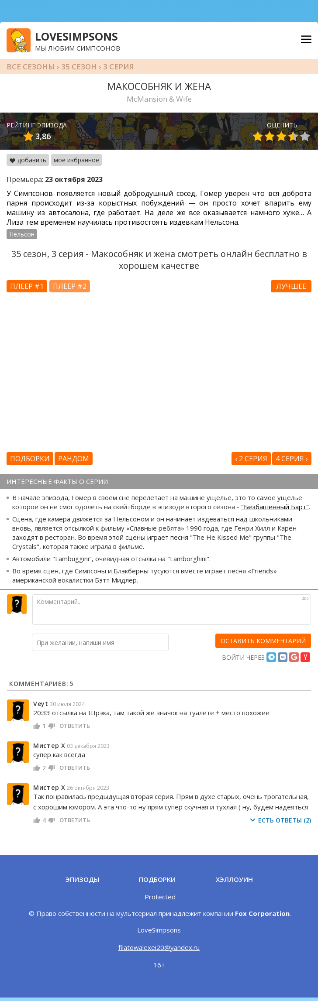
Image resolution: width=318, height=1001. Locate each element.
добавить (27, 160)
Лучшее (291, 286)
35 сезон (79, 67)
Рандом (73, 458)
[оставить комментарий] (263, 641)
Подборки (30, 458)
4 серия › (292, 458)
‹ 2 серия (251, 458)
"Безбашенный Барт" (275, 506)
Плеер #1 (27, 286)
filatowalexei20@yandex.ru (159, 947)
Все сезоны (31, 67)
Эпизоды (82, 879)
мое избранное (76, 160)
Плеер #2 (69, 286)
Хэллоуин (234, 879)
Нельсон (22, 234)
